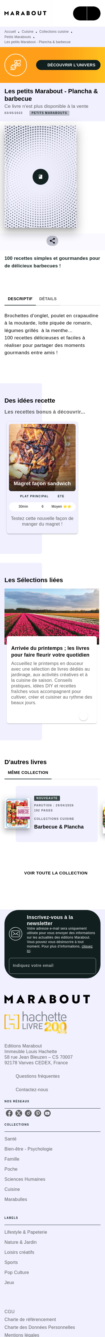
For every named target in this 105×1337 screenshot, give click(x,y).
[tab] (20, 298)
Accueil (10, 32)
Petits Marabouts (17, 37)
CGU (9, 1311)
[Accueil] (28, 13)
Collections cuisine (54, 32)
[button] (68, 65)
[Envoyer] (89, 965)
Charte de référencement (30, 1319)
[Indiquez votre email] (45, 966)
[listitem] (9, 1113)
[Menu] (87, 13)
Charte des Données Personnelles (39, 1327)
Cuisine (28, 32)
